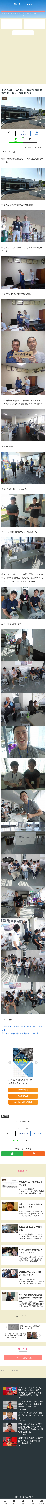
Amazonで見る (23, 1090)
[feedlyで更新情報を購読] (12, 1153)
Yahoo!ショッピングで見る (23, 1102)
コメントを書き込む (23, 1358)
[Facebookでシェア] (23, 133)
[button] (30, 140)
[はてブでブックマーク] (37, 133)
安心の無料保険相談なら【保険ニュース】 (20, 1033)
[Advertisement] (23, 59)
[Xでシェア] (9, 133)
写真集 (5, 1116)
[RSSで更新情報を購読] (34, 1153)
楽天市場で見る (23, 1096)
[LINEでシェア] (16, 140)
